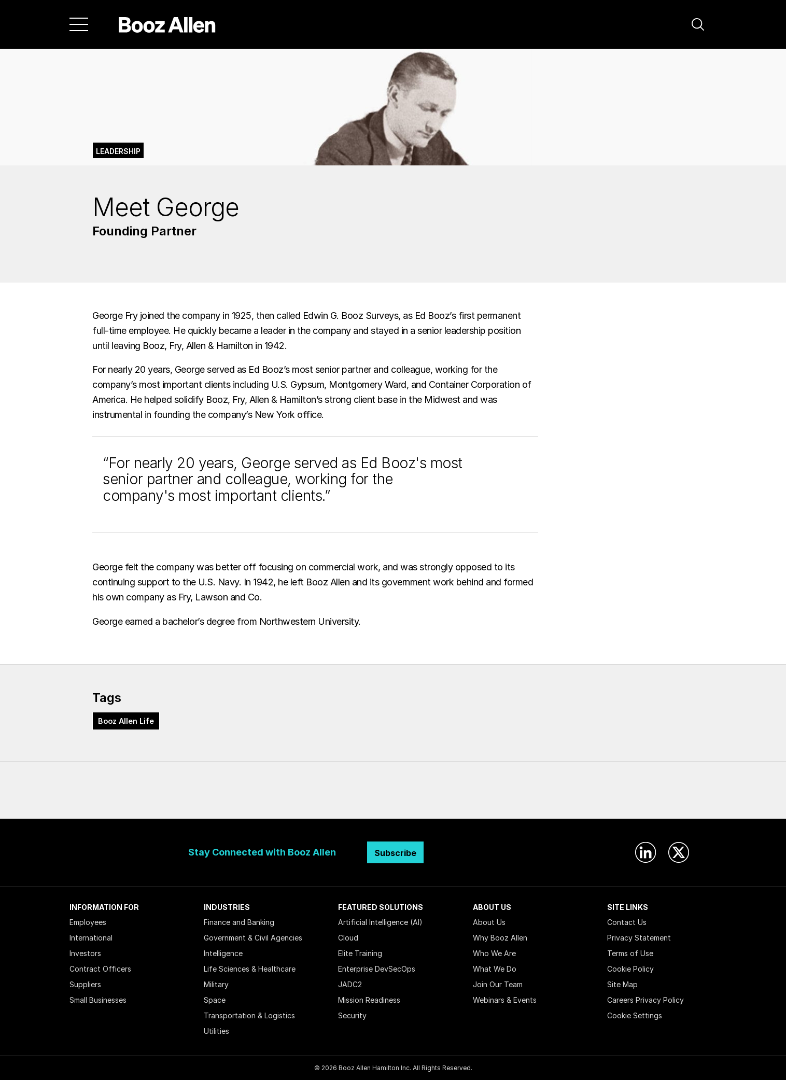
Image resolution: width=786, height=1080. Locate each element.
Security (352, 1015)
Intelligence (223, 953)
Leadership (118, 151)
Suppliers (85, 984)
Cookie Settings (634, 1015)
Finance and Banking (239, 922)
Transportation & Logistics (249, 1015)
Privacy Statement (639, 937)
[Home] (167, 24)
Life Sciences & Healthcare (250, 968)
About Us (489, 922)
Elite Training (360, 953)
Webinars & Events (505, 999)
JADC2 (350, 984)
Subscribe (395, 853)
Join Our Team (498, 984)
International (91, 937)
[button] (698, 24)
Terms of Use (630, 953)
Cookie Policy (630, 968)
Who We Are (494, 953)
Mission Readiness (369, 999)
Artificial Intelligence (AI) (380, 922)
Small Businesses (98, 999)
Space (215, 999)
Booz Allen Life (126, 721)
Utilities (216, 1031)
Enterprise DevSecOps (376, 968)
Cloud (348, 937)
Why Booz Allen (500, 937)
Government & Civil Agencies (253, 937)
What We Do (494, 968)
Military (216, 984)
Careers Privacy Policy (645, 999)
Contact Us (627, 922)
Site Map (622, 984)
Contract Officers (100, 968)
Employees (87, 922)
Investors (85, 953)
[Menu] (78, 24)
